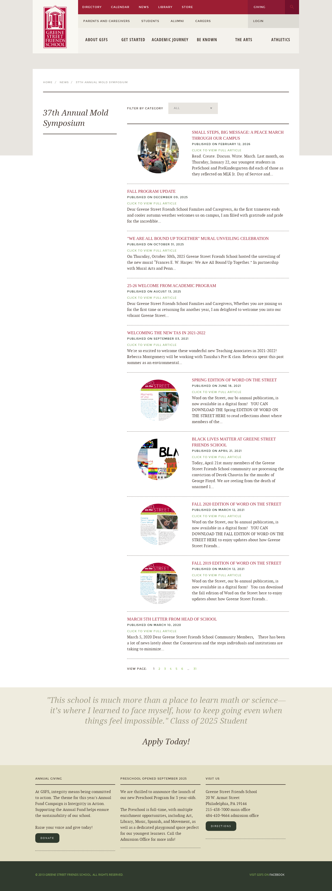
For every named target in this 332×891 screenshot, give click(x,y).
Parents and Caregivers (106, 21)
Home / (51, 82)
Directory (92, 7)
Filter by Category (145, 108)
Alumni (177, 21)
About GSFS (96, 39)
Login (258, 21)
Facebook (277, 874)
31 (195, 669)
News (144, 7)
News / (67, 82)
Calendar (120, 7)
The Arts (243, 39)
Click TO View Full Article (216, 150)
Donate (47, 838)
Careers (203, 21)
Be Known (207, 39)
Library (165, 7)
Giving (259, 7)
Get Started (133, 39)
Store (187, 7)
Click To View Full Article (152, 203)
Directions (221, 826)
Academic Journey (170, 39)
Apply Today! (166, 741)
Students (150, 21)
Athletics (280, 39)
